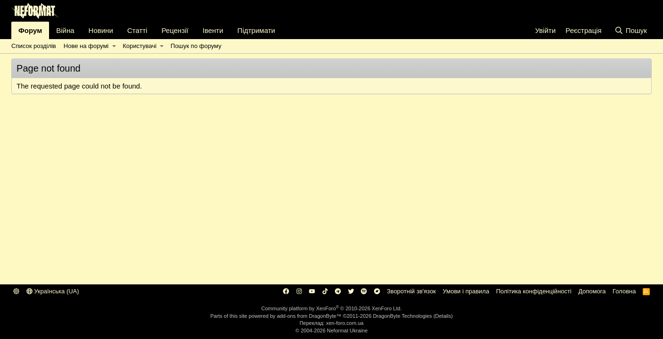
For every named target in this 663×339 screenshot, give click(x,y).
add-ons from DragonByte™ (309, 316)
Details (443, 316)
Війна (65, 30)
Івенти (213, 30)
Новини (101, 30)
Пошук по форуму (196, 45)
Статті (137, 30)
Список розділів (33, 45)
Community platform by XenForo (331, 308)
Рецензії (174, 30)
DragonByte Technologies (402, 316)
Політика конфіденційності (534, 291)
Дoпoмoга (591, 291)
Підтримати (256, 30)
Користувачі (140, 45)
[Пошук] (631, 30)
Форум (30, 30)
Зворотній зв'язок (411, 291)
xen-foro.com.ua (344, 323)
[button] (114, 46)
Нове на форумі (86, 45)
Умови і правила (466, 291)
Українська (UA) (52, 291)
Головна (624, 291)
